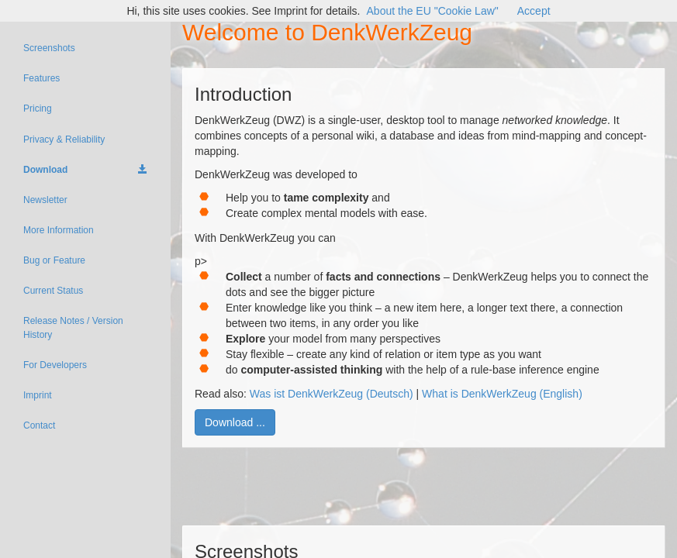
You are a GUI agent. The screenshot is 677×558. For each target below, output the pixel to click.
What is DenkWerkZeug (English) (502, 394)
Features (41, 78)
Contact (39, 425)
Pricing (37, 108)
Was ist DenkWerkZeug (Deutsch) (331, 394)
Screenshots (49, 48)
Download (85, 169)
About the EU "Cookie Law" (433, 11)
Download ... (235, 422)
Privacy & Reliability (64, 139)
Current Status (53, 290)
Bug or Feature (54, 260)
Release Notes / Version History (73, 327)
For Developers (55, 365)
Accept (534, 11)
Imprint (37, 395)
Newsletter (45, 200)
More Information (58, 230)
